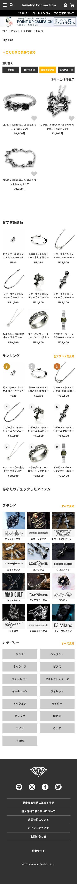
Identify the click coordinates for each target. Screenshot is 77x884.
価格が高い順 (66, 69)
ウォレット (57, 691)
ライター (57, 703)
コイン (20, 728)
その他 (20, 740)
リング (20, 654)
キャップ (20, 716)
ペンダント (57, 654)
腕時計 (57, 716)
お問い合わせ (38, 836)
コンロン (27, 30)
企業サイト (38, 850)
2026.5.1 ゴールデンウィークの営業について (46, 13)
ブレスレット (20, 679)
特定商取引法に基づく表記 (38, 802)
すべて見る (68, 506)
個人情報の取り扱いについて (38, 811)
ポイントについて (38, 828)
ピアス (57, 666)
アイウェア (19, 703)
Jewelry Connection (38, 4)
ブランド (15, 30)
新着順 (11, 69)
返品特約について (38, 819)
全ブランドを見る (64, 356)
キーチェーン (20, 691)
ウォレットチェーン (57, 679)
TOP (4, 30)
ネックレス (19, 666)
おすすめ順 (29, 69)
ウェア (57, 728)
